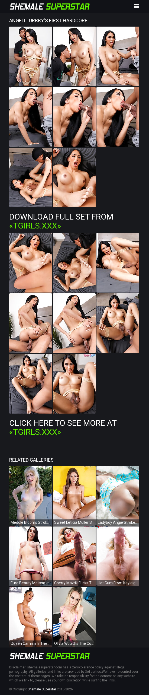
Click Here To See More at (62, 427)
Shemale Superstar (42, 689)
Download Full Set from (61, 221)
